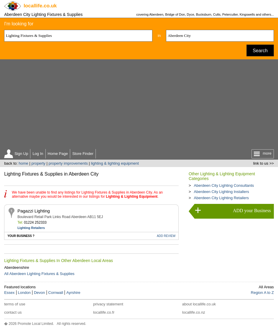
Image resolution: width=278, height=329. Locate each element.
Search (260, 50)
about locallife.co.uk (199, 304)
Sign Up (21, 153)
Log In (37, 153)
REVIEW (166, 236)
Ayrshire (73, 292)
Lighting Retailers (31, 228)
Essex (9, 292)
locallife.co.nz (193, 312)
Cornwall (55, 292)
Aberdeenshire (16, 267)
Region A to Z (262, 292)
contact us (13, 312)
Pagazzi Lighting (33, 210)
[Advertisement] (139, 103)
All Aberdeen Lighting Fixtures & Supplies (39, 273)
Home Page (58, 153)
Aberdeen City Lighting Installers (221, 191)
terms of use (14, 304)
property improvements (68, 163)
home (23, 163)
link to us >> (263, 163)
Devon (39, 292)
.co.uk (40, 6)
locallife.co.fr (103, 312)
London (24, 292)
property (38, 163)
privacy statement (108, 304)
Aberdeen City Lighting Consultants (224, 185)
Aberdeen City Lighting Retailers (221, 198)
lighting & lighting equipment (115, 163)
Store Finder (82, 153)
